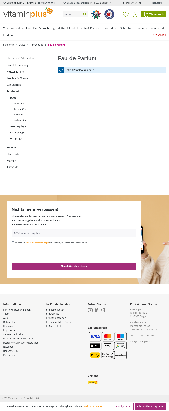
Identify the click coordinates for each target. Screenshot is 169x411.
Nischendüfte (19, 120)
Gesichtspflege (18, 126)
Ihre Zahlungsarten (56, 317)
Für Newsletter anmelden (17, 309)
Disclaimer (9, 326)
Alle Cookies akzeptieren (150, 406)
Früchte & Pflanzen (18, 78)
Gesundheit (14, 85)
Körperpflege (17, 132)
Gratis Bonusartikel (77, 2)
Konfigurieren (123, 406)
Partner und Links (12, 355)
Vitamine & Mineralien (20, 58)
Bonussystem (10, 350)
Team (6, 313)
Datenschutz (10, 322)
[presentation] (37, 253)
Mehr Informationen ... (94, 406)
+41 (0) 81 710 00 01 (145, 335)
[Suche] (71, 14)
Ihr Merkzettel (53, 326)
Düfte (13, 97)
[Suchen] (84, 14)
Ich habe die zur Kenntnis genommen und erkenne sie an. (51, 242)
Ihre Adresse (52, 313)
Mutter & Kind (15, 71)
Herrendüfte (19, 109)
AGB (5, 317)
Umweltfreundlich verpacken (18, 338)
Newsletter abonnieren (74, 266)
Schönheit (13, 91)
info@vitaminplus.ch (141, 341)
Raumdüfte (18, 114)
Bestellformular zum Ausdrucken (21, 342)
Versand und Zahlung (14, 334)
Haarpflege (16, 138)
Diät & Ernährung (17, 65)
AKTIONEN (13, 167)
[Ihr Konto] (135, 14)
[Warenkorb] (153, 14)
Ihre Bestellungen (55, 309)
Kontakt (157, 2)
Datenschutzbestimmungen (37, 242)
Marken (11, 161)
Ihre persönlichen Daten (58, 322)
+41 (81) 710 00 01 (45, 2)
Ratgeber (8, 346)
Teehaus (12, 147)
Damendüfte (19, 103)
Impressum (9, 330)
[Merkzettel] (126, 14)
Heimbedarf (14, 154)
